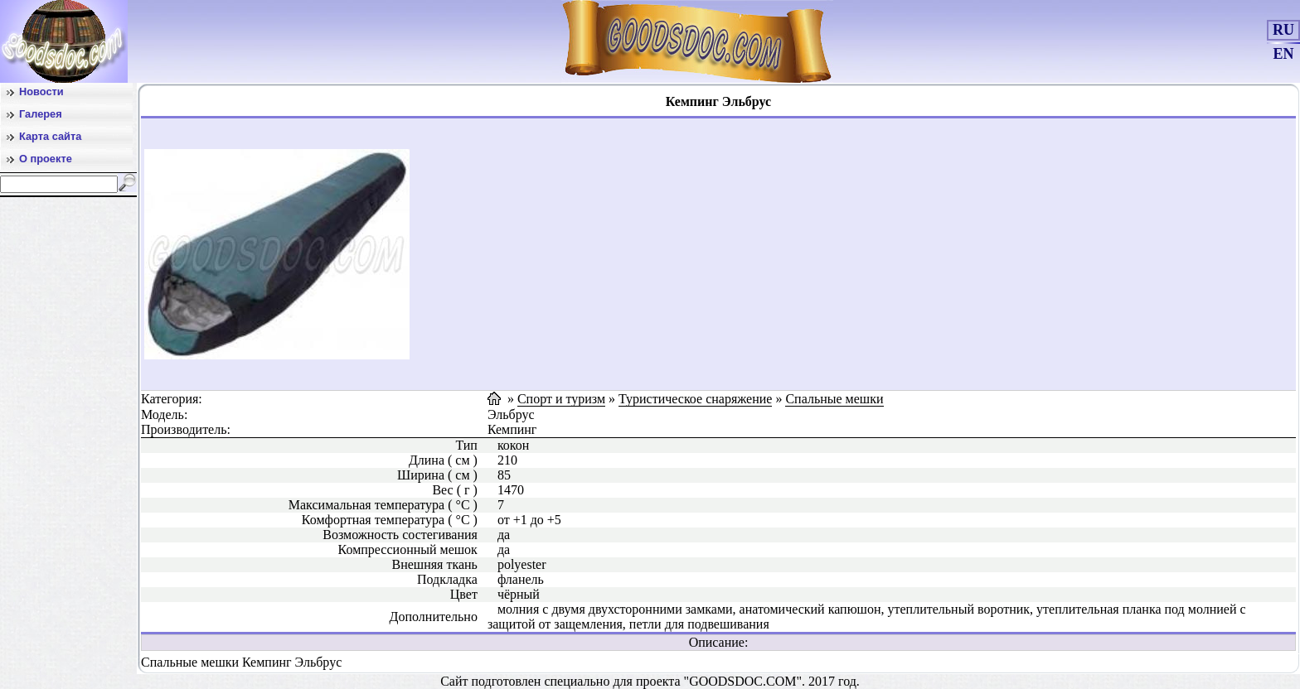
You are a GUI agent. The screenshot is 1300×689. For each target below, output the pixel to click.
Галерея (40, 114)
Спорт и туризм (561, 399)
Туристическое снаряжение (695, 399)
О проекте (45, 158)
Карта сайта (50, 136)
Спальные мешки (834, 399)
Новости (41, 91)
